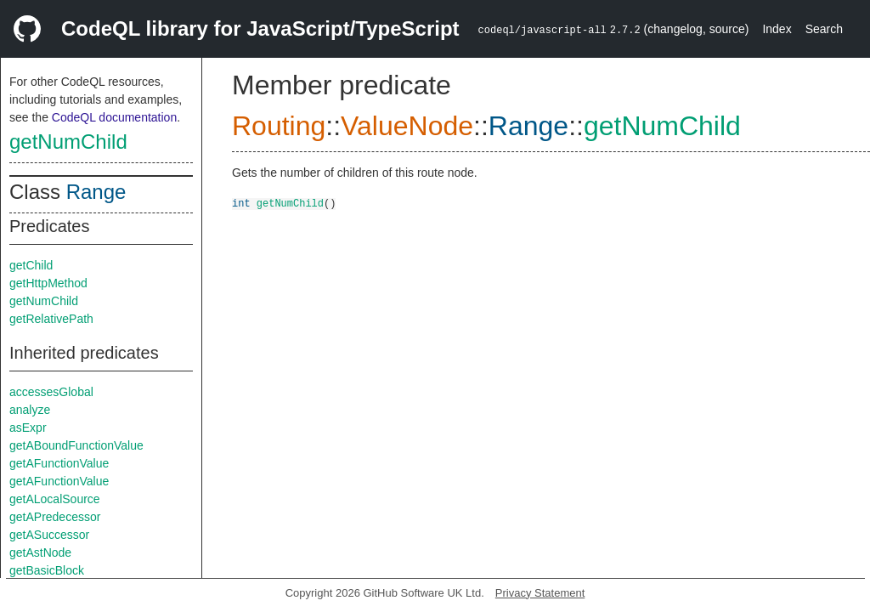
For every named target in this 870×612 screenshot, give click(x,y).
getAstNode (40, 552)
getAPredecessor (54, 517)
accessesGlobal (51, 392)
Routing (278, 125)
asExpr (28, 427)
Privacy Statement (540, 592)
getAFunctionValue (59, 463)
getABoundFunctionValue (76, 445)
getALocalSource (54, 499)
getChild (31, 265)
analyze (29, 409)
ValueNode (407, 125)
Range (96, 191)
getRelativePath (51, 319)
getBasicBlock (46, 570)
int (241, 203)
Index (776, 29)
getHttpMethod (48, 283)
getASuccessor (49, 534)
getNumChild (68, 141)
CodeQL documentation (114, 117)
